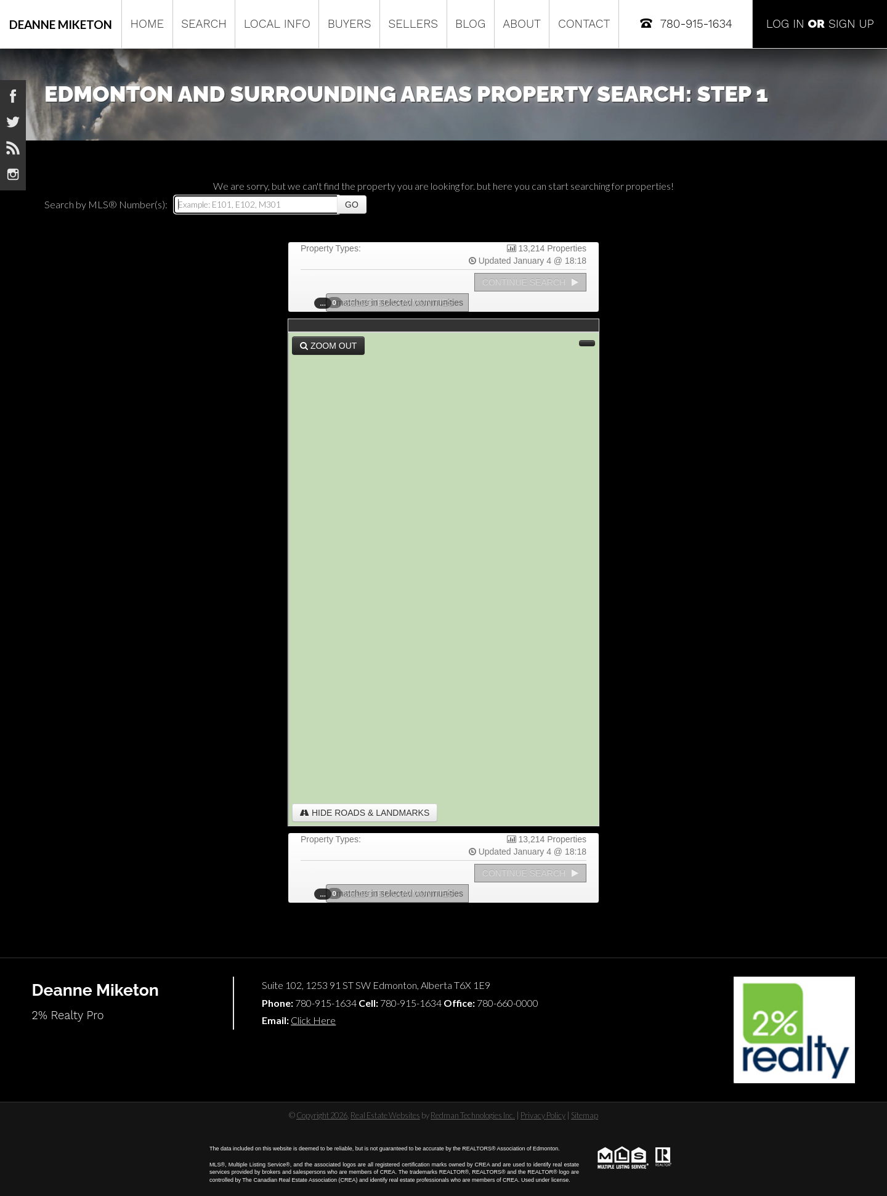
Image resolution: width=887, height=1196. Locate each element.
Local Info (277, 24)
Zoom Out (328, 346)
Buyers (349, 24)
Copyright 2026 (321, 1115)
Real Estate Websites (385, 1115)
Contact (584, 24)
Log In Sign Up (820, 24)
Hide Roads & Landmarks (364, 813)
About (522, 24)
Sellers (413, 24)
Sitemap (584, 1115)
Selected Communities (393, 302)
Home (147, 24)
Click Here (313, 1020)
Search (204, 24)
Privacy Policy (542, 1115)
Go (351, 205)
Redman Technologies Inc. (473, 1115)
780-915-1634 (685, 23)
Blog (470, 24)
